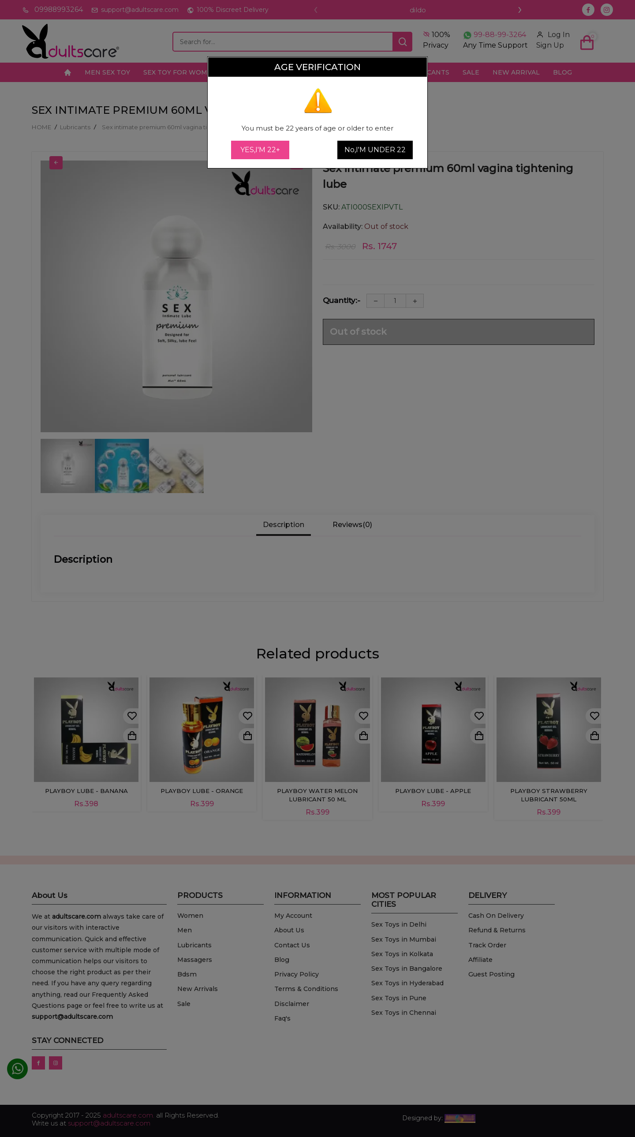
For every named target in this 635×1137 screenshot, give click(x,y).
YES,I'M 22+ (260, 150)
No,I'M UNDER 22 (375, 150)
